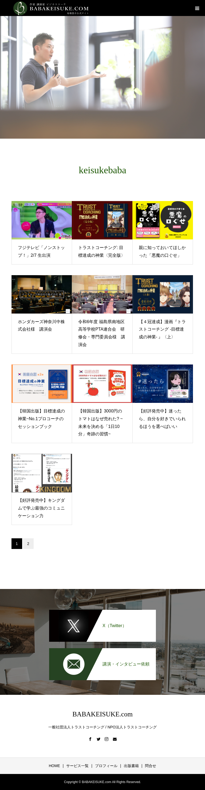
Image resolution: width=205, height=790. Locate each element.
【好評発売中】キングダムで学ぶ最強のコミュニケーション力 (41, 508)
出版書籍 (131, 766)
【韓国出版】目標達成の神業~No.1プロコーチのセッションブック (41, 419)
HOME (54, 766)
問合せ (150, 766)
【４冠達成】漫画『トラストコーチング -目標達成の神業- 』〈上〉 (162, 329)
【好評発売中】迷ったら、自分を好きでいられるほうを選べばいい (162, 419)
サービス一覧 (77, 766)
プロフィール (106, 766)
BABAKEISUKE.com (102, 714)
